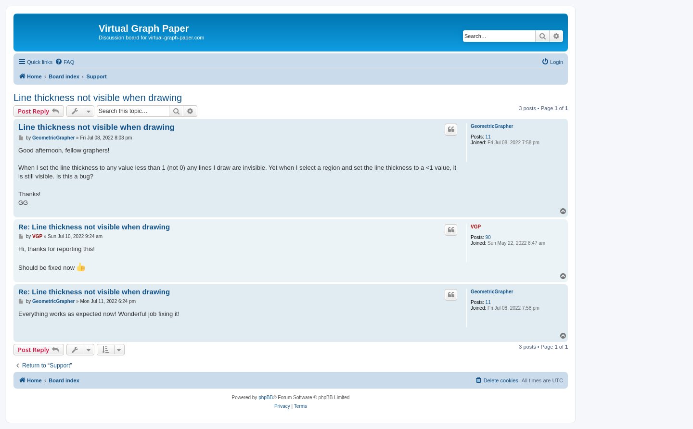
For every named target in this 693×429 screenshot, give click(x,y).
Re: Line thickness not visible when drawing (94, 227)
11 (488, 136)
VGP (476, 226)
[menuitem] (64, 62)
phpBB (265, 397)
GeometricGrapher (492, 126)
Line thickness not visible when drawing (97, 97)
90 (488, 237)
